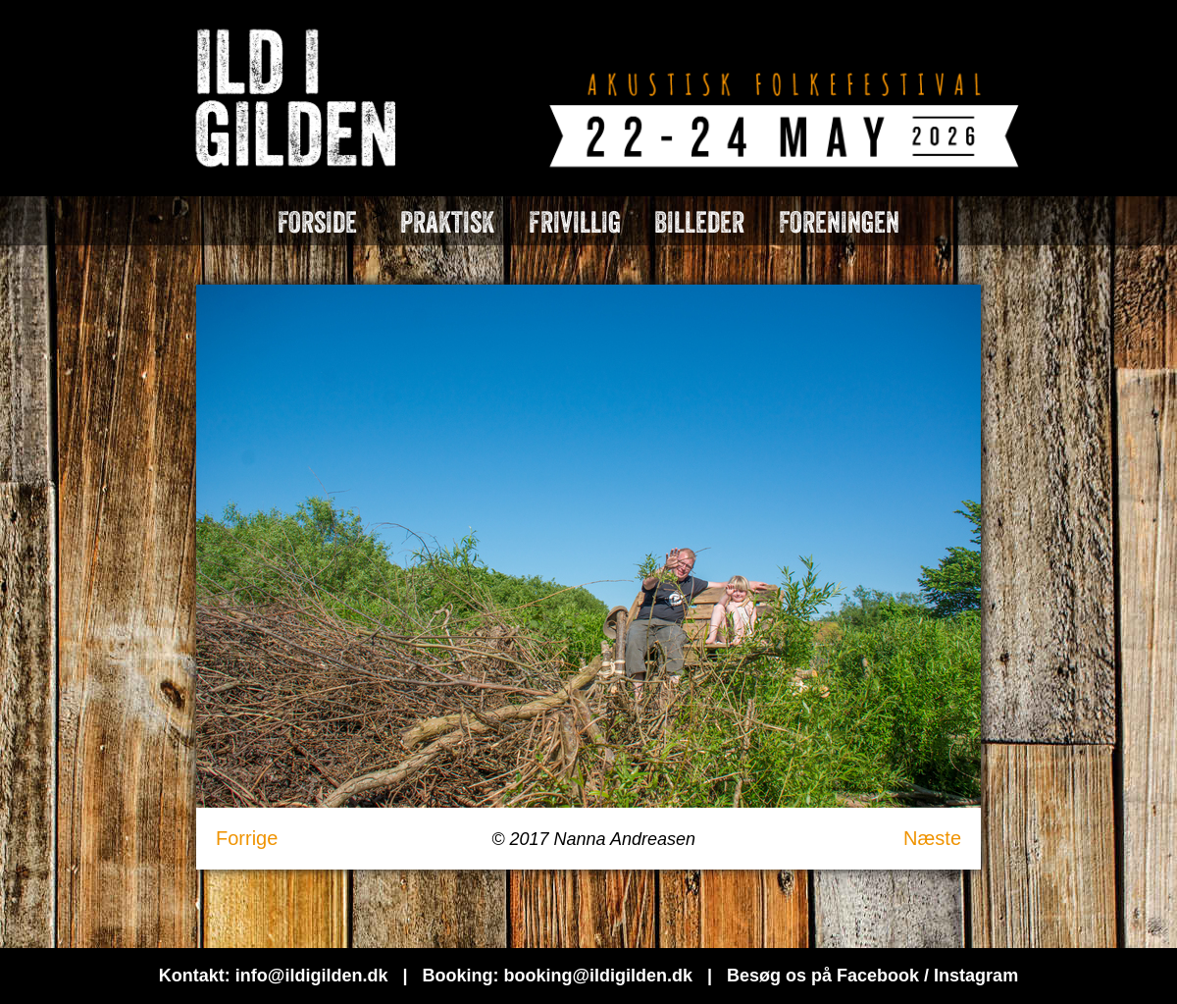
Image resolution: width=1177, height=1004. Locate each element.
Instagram (976, 975)
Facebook (878, 975)
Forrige (247, 838)
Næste (932, 838)
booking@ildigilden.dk (597, 975)
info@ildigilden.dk (311, 975)
